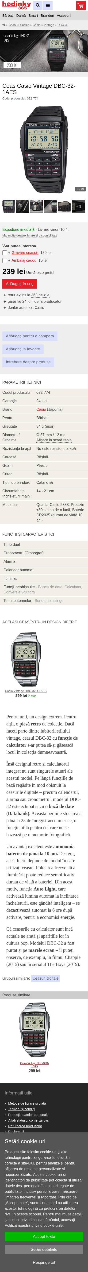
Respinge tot (44, 1262)
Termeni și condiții (21, 1109)
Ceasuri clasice (18, 25)
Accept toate (44, 1236)
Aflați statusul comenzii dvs (28, 1120)
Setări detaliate (44, 1249)
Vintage (49, 25)
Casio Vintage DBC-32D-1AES (26, 691)
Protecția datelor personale (28, 1115)
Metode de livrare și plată (27, 1103)
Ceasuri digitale (45, 978)
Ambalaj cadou (23, 260)
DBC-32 (62, 25)
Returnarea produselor (25, 1126)
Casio (36, 25)
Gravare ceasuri (24, 253)
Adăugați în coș (19, 284)
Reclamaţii (16, 1132)
